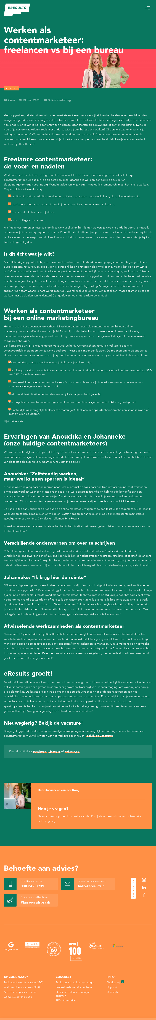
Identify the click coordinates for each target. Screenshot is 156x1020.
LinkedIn (54, 751)
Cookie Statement (90, 1007)
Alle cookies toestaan (130, 999)
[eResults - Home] (17, 10)
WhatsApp (72, 751)
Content (11, 88)
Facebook (39, 751)
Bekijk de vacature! (100, 735)
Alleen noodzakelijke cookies (130, 1014)
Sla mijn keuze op (131, 1006)
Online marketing (57, 100)
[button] (147, 8)
